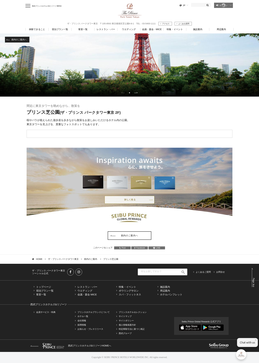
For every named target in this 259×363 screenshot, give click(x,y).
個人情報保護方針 (127, 325)
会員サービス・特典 (46, 312)
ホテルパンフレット (171, 294)
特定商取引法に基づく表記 (132, 329)
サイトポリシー (126, 320)
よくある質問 (183, 24)
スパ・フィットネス (130, 294)
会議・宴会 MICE (87, 294)
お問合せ (220, 272)
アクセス (165, 24)
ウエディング (84, 290)
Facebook (139, 248)
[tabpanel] (129, 65)
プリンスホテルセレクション (133, 312)
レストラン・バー (87, 286)
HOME (39, 259)
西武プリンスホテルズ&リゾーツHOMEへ (70, 345)
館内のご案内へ (19, 39)
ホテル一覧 (82, 316)
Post (122, 248)
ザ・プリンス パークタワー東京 (63, 259)
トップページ (43, 286)
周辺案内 (165, 290)
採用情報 (81, 325)
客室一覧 (41, 294)
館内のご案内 (91, 259)
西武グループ (125, 333)
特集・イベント (175, 29)
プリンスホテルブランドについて (93, 312)
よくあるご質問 (203, 272)
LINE (156, 248)
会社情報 (81, 320)
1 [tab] (129, 92)
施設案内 (165, 286)
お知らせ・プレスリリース (90, 329)
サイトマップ (125, 316)
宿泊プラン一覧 (45, 290)
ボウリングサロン (129, 290)
